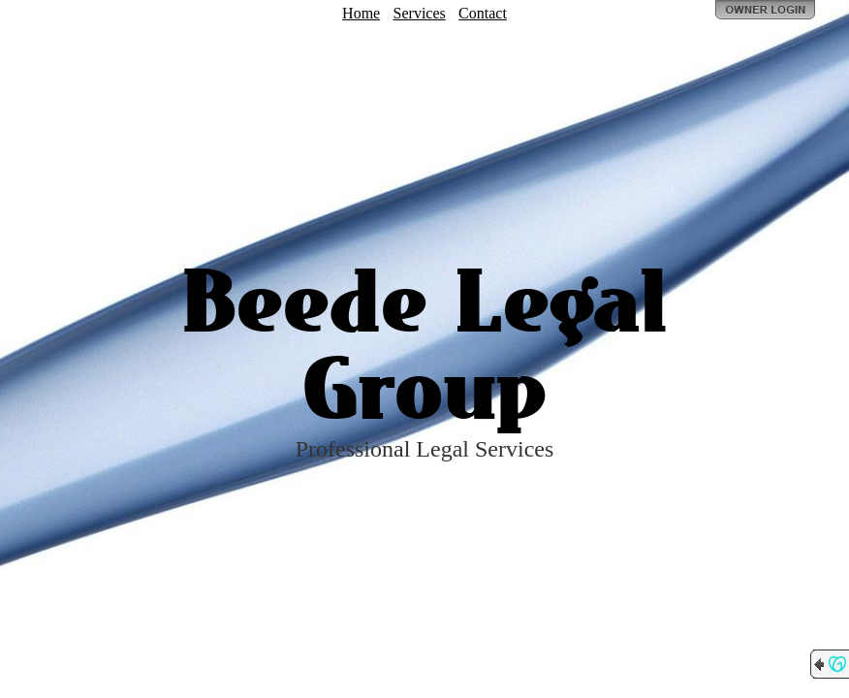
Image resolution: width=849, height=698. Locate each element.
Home (361, 13)
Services (419, 13)
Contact (482, 13)
